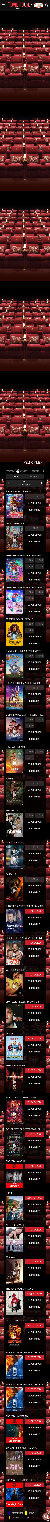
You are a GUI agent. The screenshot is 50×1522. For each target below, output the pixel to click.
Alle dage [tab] (24, 483)
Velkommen (33, 462)
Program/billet (14, 471)
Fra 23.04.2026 (34, 1229)
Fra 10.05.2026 (34, 1421)
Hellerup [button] (21, 3)
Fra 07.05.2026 (34, 1325)
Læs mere (34, 510)
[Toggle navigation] (3, 5)
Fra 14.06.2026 (34, 1485)
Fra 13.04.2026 (34, 911)
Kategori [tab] (34, 476)
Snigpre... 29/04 (34, 1293)
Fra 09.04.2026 (34, 943)
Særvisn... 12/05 (34, 1198)
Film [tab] (15, 476)
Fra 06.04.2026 (34, 1038)
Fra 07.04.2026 (34, 974)
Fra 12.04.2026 (34, 1166)
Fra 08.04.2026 (34, 1006)
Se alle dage (34, 503)
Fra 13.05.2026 (34, 1453)
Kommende (31, 471)
